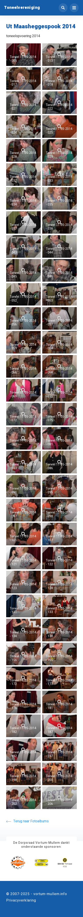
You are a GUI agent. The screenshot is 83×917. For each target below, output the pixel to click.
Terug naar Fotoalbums (27, 821)
